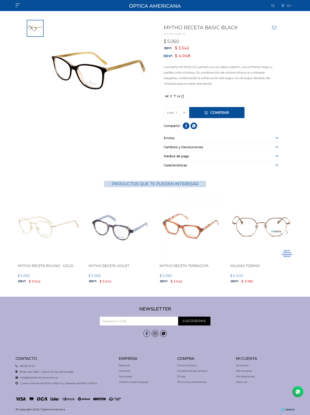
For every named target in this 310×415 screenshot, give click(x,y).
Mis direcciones (245, 376)
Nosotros (124, 365)
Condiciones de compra (192, 370)
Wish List (241, 382)
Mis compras (244, 370)
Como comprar (187, 365)
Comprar (219, 113)
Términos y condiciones (191, 382)
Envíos (181, 376)
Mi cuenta (242, 365)
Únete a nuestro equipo (133, 382)
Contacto (125, 370)
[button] (286, 232)
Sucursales (125, 376)
